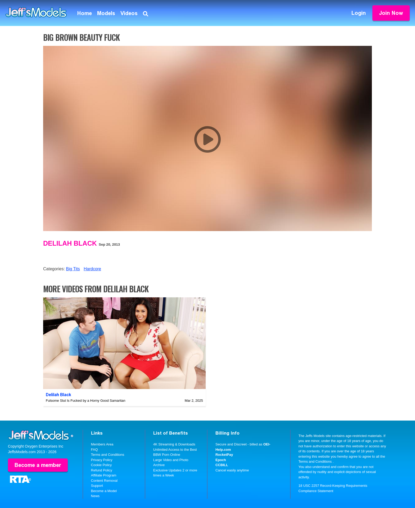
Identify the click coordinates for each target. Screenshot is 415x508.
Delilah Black (70, 243)
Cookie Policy (101, 465)
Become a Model (104, 491)
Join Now (391, 13)
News (95, 496)
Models (106, 13)
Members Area (102, 444)
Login (358, 13)
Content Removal (104, 481)
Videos (129, 13)
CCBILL (221, 465)
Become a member (38, 465)
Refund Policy (101, 470)
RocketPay (224, 455)
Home (84, 13)
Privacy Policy (101, 460)
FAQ (94, 450)
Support (97, 486)
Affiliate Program (103, 475)
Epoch (220, 460)
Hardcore (92, 269)
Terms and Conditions (107, 455)
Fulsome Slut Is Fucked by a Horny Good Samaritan (85, 401)
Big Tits (73, 269)
